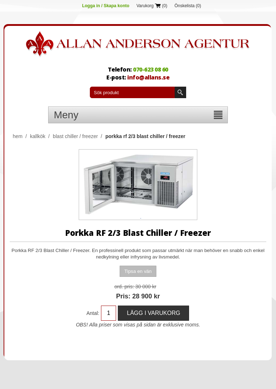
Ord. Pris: (124, 286)
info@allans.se (148, 77)
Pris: (123, 296)
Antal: (92, 313)
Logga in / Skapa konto (105, 5)
